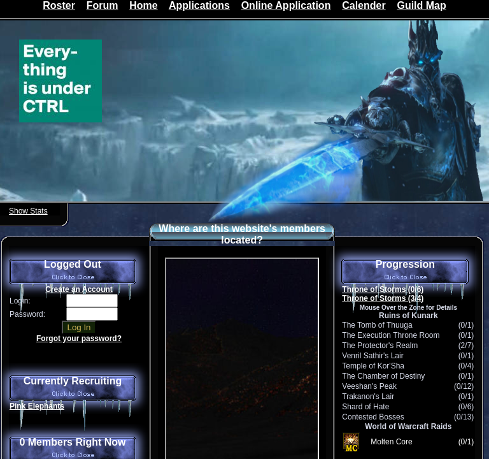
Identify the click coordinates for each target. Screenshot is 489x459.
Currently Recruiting (72, 388)
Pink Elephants (37, 406)
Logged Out (72, 271)
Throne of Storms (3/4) (382, 298)
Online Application (286, 5)
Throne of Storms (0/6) (382, 289)
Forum (102, 5)
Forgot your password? (79, 338)
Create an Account (79, 289)
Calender (363, 5)
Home (143, 5)
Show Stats (28, 211)
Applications (199, 5)
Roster (59, 5)
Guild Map (421, 5)
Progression (405, 271)
